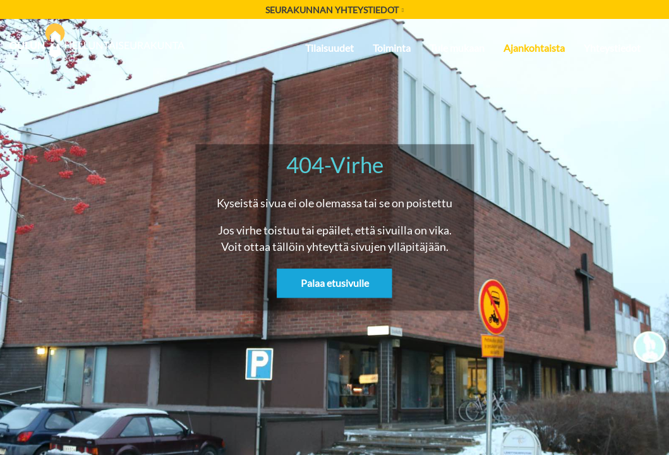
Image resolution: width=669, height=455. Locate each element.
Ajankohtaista (534, 48)
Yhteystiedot (612, 48)
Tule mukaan (457, 48)
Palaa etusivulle (335, 283)
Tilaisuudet (329, 48)
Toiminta (392, 48)
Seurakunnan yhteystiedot (334, 9)
